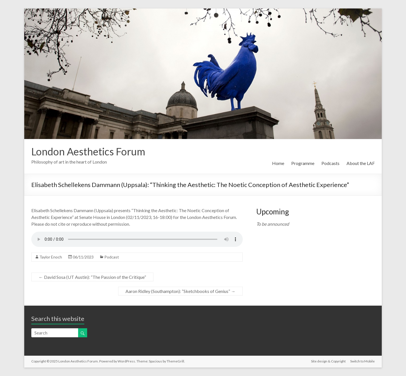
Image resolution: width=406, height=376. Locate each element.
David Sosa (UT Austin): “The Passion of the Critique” (92, 277)
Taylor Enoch (50, 257)
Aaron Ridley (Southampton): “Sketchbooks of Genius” (180, 291)
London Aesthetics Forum (88, 151)
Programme (302, 163)
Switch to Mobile (362, 361)
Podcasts (330, 163)
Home (278, 163)
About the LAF (361, 163)
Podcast (111, 257)
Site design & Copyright (328, 361)
